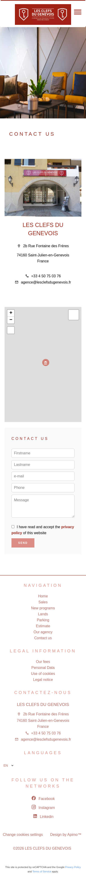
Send (23, 543)
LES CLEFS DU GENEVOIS (43, 704)
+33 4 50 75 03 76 (46, 276)
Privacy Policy (73, 867)
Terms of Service (41, 871)
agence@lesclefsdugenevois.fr (46, 282)
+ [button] (10, 313)
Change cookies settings (23, 835)
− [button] (10, 320)
